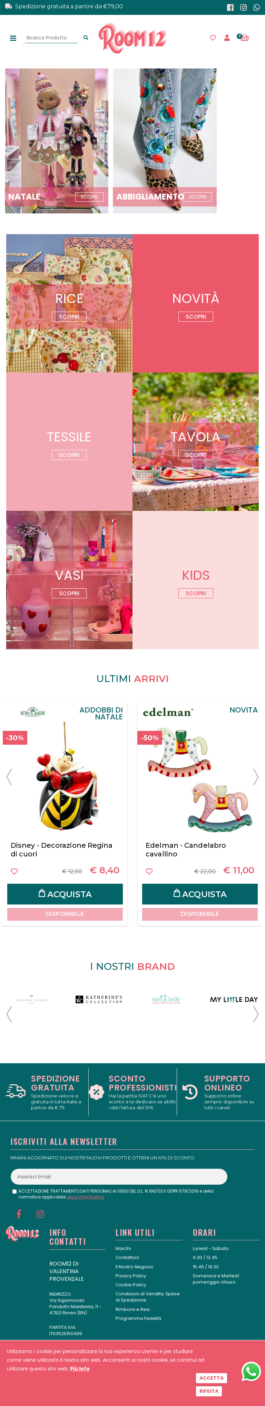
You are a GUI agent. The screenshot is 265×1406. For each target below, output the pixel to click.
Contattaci (127, 1257)
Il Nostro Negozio (135, 1266)
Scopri (69, 317)
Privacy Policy (131, 1275)
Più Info (80, 1368)
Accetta (211, 1378)
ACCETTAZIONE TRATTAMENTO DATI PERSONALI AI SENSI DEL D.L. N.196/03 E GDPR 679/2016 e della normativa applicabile (116, 1194)
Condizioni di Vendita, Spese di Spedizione (148, 1296)
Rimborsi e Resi (133, 1309)
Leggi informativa (85, 1197)
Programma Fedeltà (138, 1318)
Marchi (123, 1248)
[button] (248, 38)
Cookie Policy (131, 1284)
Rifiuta (208, 1391)
